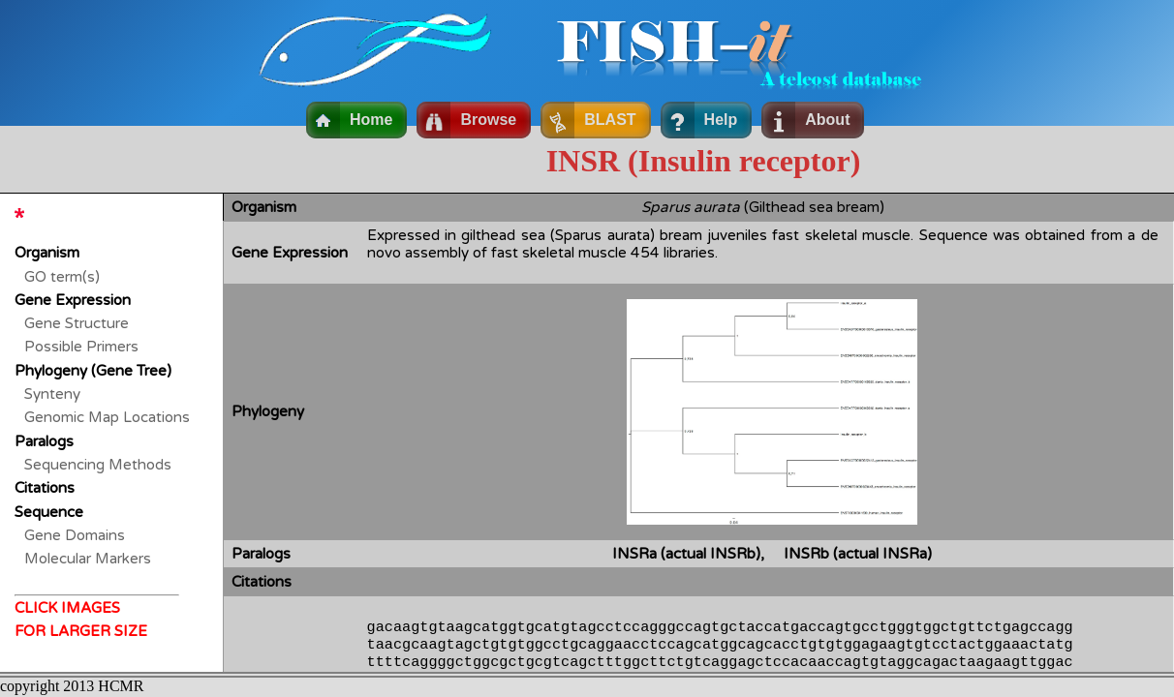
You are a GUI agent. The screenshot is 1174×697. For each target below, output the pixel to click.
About (827, 119)
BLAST (609, 119)
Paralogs (44, 441)
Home (371, 119)
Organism (47, 252)
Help (721, 119)
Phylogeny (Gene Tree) (93, 370)
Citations (45, 488)
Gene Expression (73, 300)
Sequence (49, 512)
